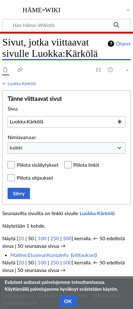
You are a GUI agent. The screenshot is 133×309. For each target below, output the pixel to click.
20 (21, 238)
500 (67, 238)
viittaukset (83, 255)
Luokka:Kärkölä (22, 83)
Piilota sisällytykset (37, 165)
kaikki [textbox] (16, 147)
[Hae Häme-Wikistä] (66, 24)
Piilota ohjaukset (35, 178)
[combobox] (66, 121)
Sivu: (13, 108)
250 (54, 238)
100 (42, 238)
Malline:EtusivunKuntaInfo (39, 255)
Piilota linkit (86, 165)
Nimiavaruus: (22, 137)
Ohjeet (123, 43)
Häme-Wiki (41, 9)
